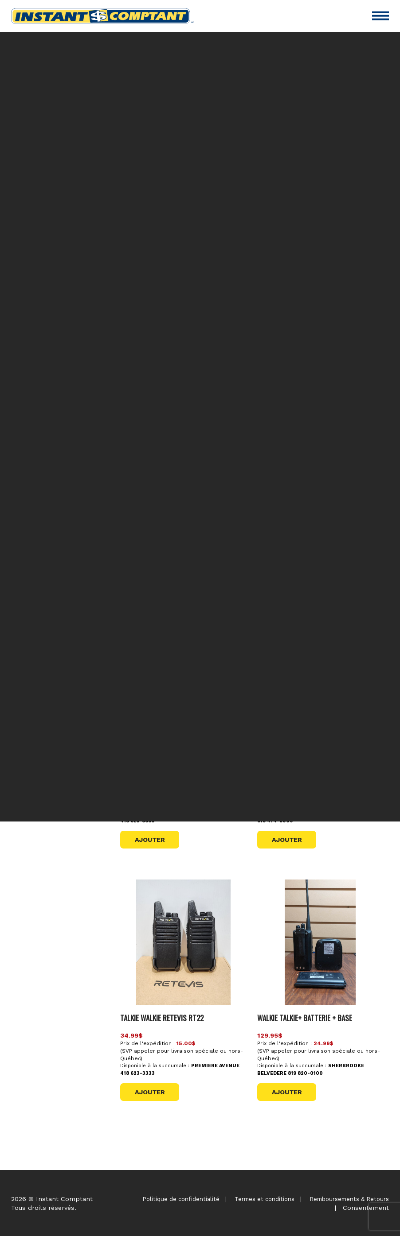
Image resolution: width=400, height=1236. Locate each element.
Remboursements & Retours (349, 1199)
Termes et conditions (264, 1199)
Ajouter (150, 839)
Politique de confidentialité (181, 1199)
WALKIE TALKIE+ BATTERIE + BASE (304, 1017)
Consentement (366, 1207)
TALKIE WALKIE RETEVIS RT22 (162, 1017)
